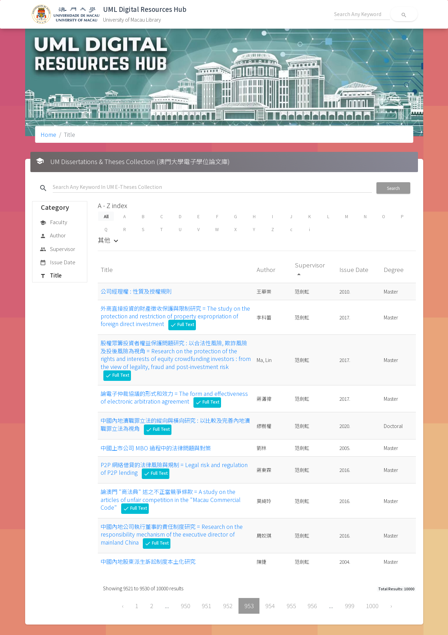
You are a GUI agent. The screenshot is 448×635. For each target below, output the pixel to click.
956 (312, 605)
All (105, 216)
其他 (109, 239)
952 (228, 605)
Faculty (53, 222)
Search (393, 188)
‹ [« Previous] (123, 605)
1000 (372, 605)
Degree (394, 269)
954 (270, 605)
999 (349, 605)
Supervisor (57, 249)
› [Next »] (391, 605)
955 (291, 605)
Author (53, 235)
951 (206, 605)
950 (185, 605)
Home (48, 134)
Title (50, 275)
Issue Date (57, 262)
